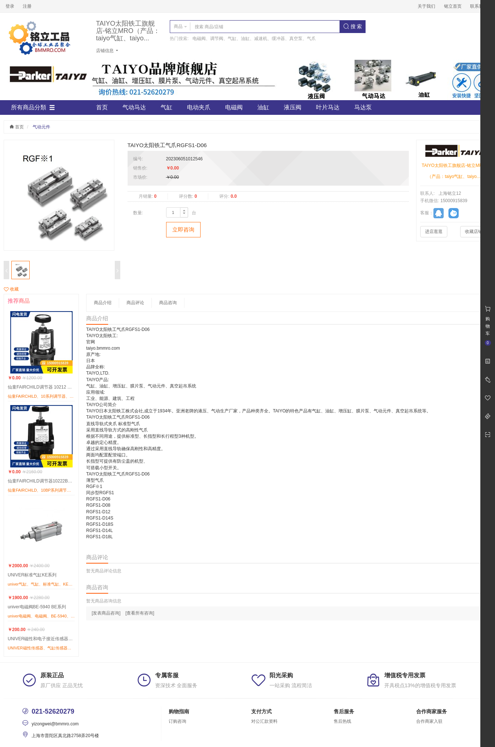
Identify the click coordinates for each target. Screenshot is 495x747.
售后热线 (342, 721)
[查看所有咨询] (139, 613)
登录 (10, 6)
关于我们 (426, 6)
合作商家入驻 (429, 721)
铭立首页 (453, 6)
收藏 (11, 289)
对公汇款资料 (264, 721)
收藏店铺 (474, 231)
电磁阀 (234, 107)
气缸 (166, 107)
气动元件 (41, 127)
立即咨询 (183, 229)
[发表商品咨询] (106, 613)
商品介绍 (102, 302)
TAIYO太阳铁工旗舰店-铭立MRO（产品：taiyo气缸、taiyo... (128, 31)
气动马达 (134, 107)
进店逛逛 (434, 231)
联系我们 (479, 6)
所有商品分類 (33, 107)
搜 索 (352, 26)
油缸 (263, 107)
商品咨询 (168, 302)
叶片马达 (328, 107)
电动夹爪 (198, 107)
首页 (102, 107)
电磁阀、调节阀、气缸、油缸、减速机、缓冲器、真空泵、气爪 (254, 38)
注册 (27, 6)
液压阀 (292, 107)
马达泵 (363, 107)
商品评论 (135, 302)
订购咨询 (177, 721)
